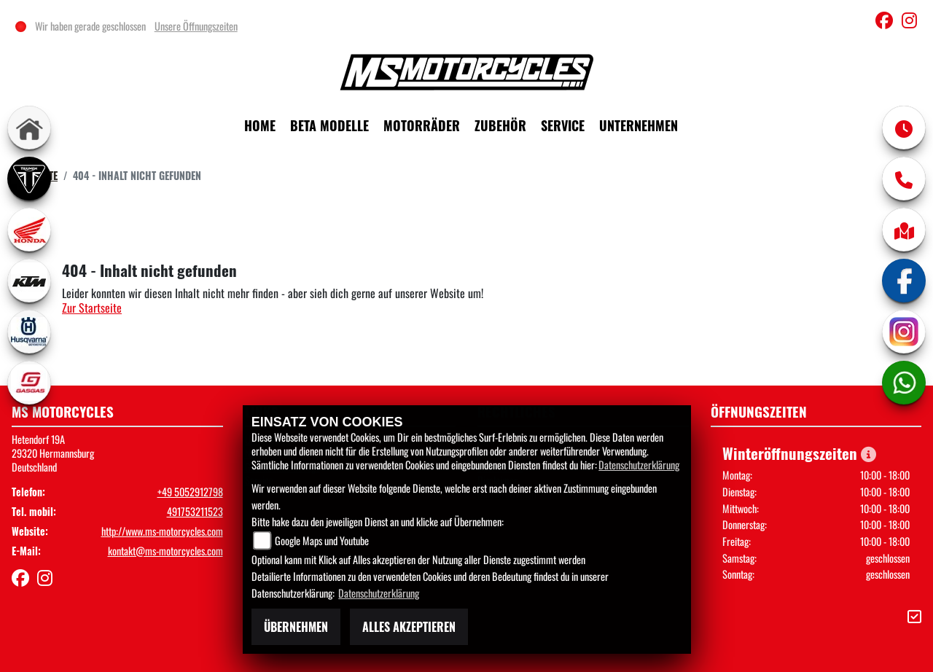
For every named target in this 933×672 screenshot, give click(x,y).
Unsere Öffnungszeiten (196, 26)
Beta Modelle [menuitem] (329, 125)
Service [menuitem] (563, 125)
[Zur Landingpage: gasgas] (29, 383)
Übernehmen (296, 627)
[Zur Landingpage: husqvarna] (29, 331)
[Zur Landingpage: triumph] (29, 178)
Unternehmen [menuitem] (638, 125)
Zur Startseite (92, 307)
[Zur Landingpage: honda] (29, 229)
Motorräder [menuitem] (421, 125)
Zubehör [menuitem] (500, 125)
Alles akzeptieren (409, 627)
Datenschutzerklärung (638, 464)
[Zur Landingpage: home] (29, 127)
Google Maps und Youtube (322, 540)
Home (260, 125)
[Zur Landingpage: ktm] (29, 280)
